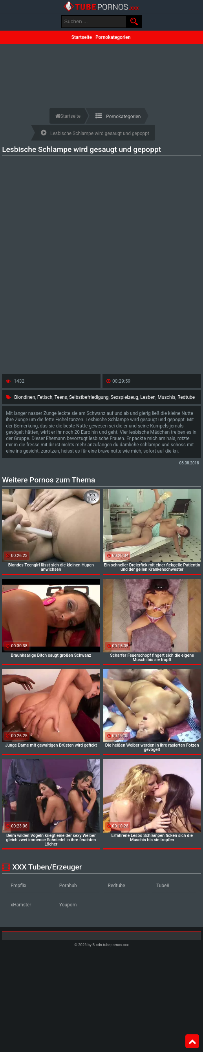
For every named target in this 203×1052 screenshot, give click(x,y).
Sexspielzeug (124, 397)
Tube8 (162, 885)
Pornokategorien (112, 37)
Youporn (68, 905)
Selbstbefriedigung (88, 397)
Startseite (81, 37)
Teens (61, 397)
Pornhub (68, 885)
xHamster (21, 905)
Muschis (166, 397)
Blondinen (24, 397)
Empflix (18, 885)
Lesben (147, 397)
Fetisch (45, 397)
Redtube (186, 397)
